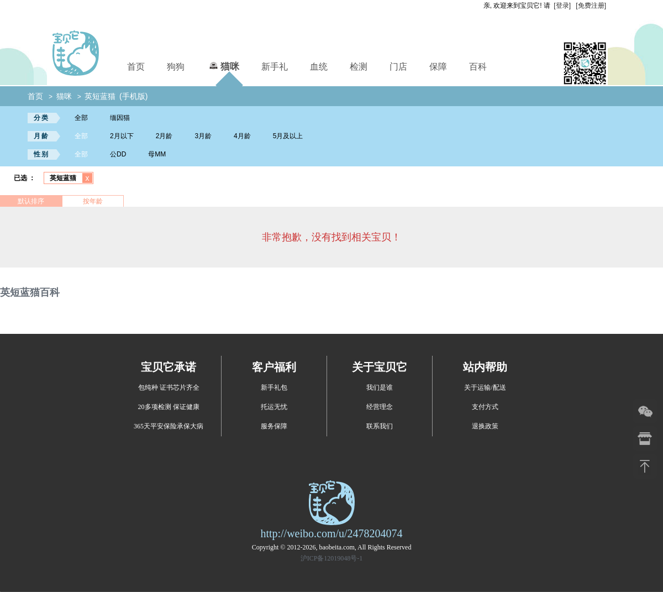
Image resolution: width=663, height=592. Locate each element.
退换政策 (485, 426)
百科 (478, 66)
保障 (438, 66)
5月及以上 (288, 136)
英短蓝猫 (100, 96)
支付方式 (485, 407)
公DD (118, 154)
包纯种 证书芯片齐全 (168, 387)
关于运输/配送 (485, 387)
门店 (398, 66)
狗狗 (176, 66)
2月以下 (122, 136)
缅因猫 (120, 118)
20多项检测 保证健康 (168, 407)
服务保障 (274, 426)
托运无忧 (274, 407)
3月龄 (203, 136)
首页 (136, 66)
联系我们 (379, 426)
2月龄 (164, 136)
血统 (319, 66)
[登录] (562, 5)
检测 (358, 66)
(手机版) (133, 96)
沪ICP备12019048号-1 (332, 558)
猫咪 (223, 65)
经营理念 (379, 407)
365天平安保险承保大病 (168, 426)
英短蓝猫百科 (30, 292)
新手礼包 (274, 387)
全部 (81, 118)
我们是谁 (379, 387)
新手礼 (274, 66)
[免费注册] (591, 5)
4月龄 (242, 136)
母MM (157, 154)
